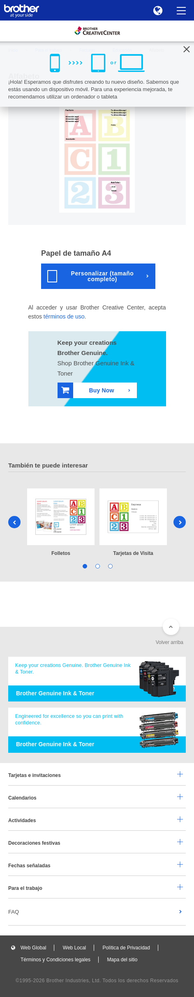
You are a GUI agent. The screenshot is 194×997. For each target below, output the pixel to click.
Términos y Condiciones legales (55, 960)
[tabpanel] (61, 522)
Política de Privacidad (126, 948)
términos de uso (64, 316)
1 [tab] (84, 566)
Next (179, 522)
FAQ (13, 912)
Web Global (33, 948)
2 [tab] (97, 566)
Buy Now (87, 390)
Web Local (74, 948)
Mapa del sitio (122, 960)
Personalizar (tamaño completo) (90, 276)
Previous (14, 522)
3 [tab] (110, 566)
